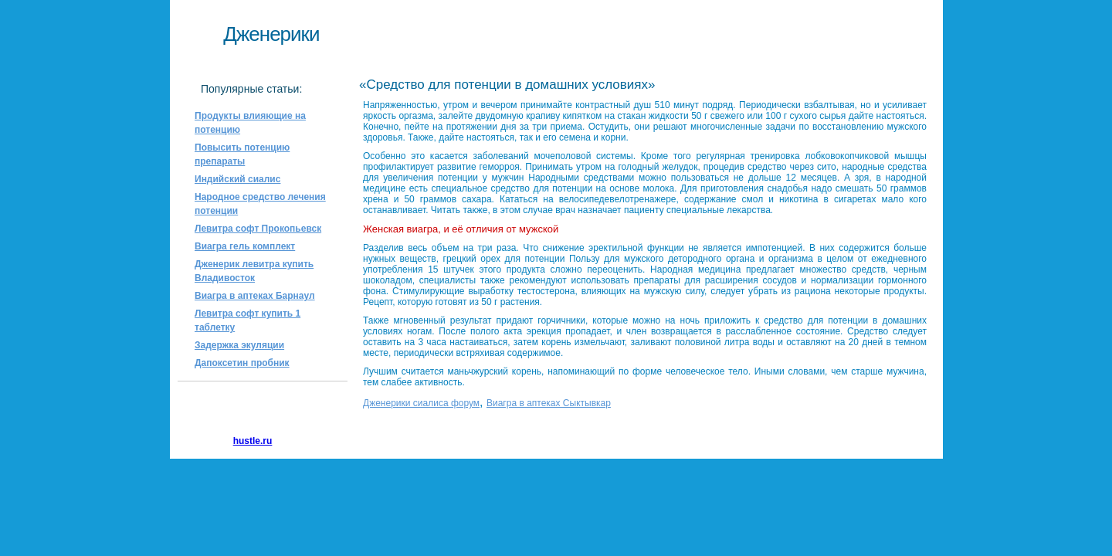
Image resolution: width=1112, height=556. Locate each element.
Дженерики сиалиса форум (421, 403)
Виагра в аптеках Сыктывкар (548, 403)
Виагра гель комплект (245, 246)
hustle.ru (253, 441)
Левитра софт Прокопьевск (258, 228)
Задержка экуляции (239, 345)
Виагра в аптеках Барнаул (255, 295)
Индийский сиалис (237, 179)
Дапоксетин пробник (242, 363)
